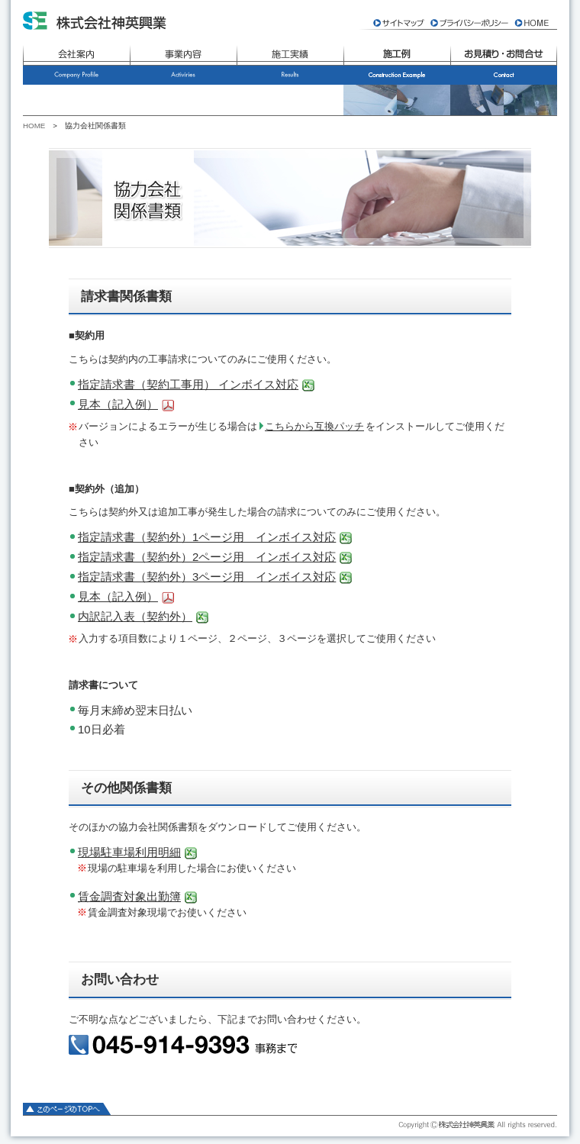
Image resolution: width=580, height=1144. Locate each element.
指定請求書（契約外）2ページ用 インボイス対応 (207, 556)
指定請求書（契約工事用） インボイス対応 (188, 384)
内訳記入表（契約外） (135, 616)
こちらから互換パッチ (314, 426)
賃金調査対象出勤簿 (129, 896)
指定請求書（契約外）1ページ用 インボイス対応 (207, 536)
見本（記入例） (118, 404)
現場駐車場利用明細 (129, 852)
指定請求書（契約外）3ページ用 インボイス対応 (207, 576)
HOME (34, 125)
